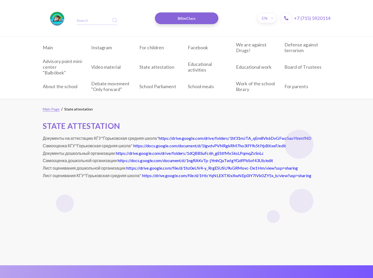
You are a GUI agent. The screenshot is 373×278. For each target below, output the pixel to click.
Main (48, 47)
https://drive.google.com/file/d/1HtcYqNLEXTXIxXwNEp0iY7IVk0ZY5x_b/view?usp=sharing (226, 175)
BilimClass (187, 18)
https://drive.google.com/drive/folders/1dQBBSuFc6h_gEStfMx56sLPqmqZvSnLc (190, 153)
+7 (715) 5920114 (312, 18)
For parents (296, 86)
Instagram (101, 47)
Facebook (198, 47)
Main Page (51, 109)
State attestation (156, 67)
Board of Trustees (303, 67)
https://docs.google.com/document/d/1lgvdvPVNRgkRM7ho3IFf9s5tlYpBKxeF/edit (209, 145)
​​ (57, 18)
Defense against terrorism (301, 47)
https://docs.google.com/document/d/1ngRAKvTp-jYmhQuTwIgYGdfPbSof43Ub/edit (195, 160)
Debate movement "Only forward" (110, 86)
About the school (60, 86)
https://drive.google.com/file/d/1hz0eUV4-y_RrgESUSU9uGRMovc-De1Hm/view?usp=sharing (212, 167)
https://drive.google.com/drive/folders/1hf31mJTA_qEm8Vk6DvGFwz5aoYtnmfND (235, 138)
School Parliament (157, 86)
